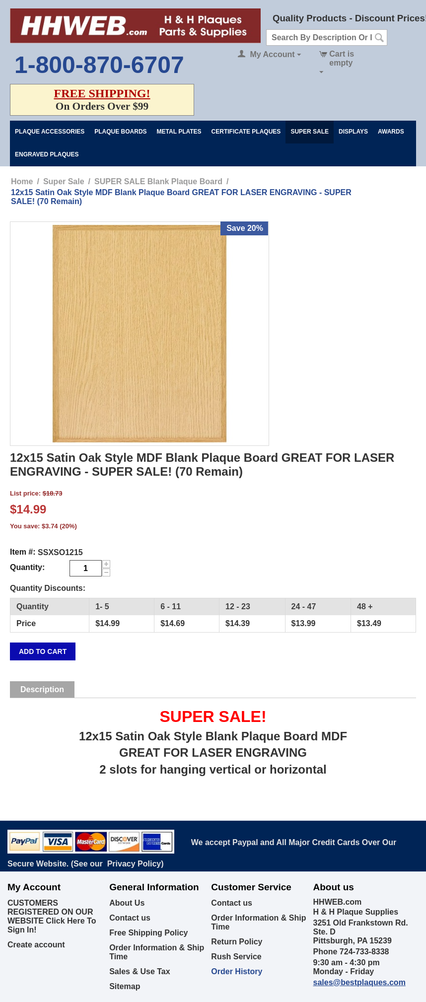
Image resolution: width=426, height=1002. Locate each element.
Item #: (23, 552)
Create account (36, 944)
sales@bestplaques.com (359, 982)
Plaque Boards (120, 131)
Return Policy (236, 941)
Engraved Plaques (46, 154)
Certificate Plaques (246, 131)
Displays (353, 131)
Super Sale (309, 131)
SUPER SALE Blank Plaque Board (158, 181)
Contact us (129, 918)
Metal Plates (179, 131)
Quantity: (27, 567)
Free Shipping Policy (148, 933)
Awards (391, 131)
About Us (126, 903)
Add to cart (43, 651)
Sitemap (124, 986)
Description (42, 689)
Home (22, 181)
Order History (236, 971)
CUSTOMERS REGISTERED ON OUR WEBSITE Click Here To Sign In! (51, 916)
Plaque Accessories (49, 131)
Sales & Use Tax (139, 971)
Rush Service (236, 956)
